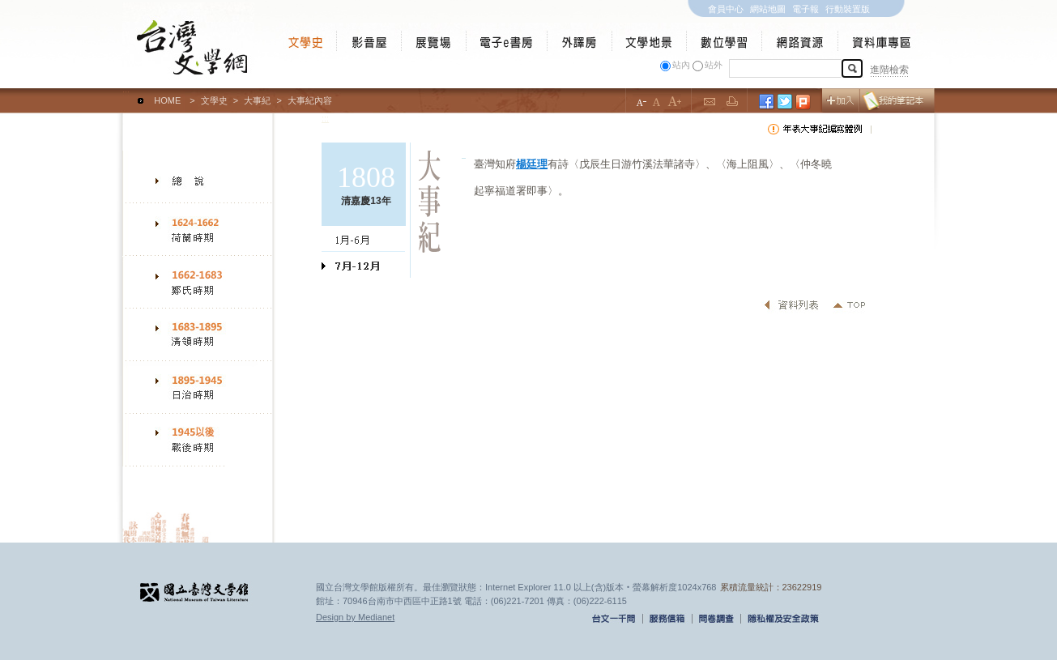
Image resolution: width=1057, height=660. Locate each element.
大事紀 (257, 100)
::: (126, 93)
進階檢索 (889, 69)
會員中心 (726, 9)
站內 (681, 65)
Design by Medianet (355, 617)
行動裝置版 (847, 9)
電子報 (805, 9)
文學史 (214, 100)
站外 (713, 65)
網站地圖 (768, 9)
